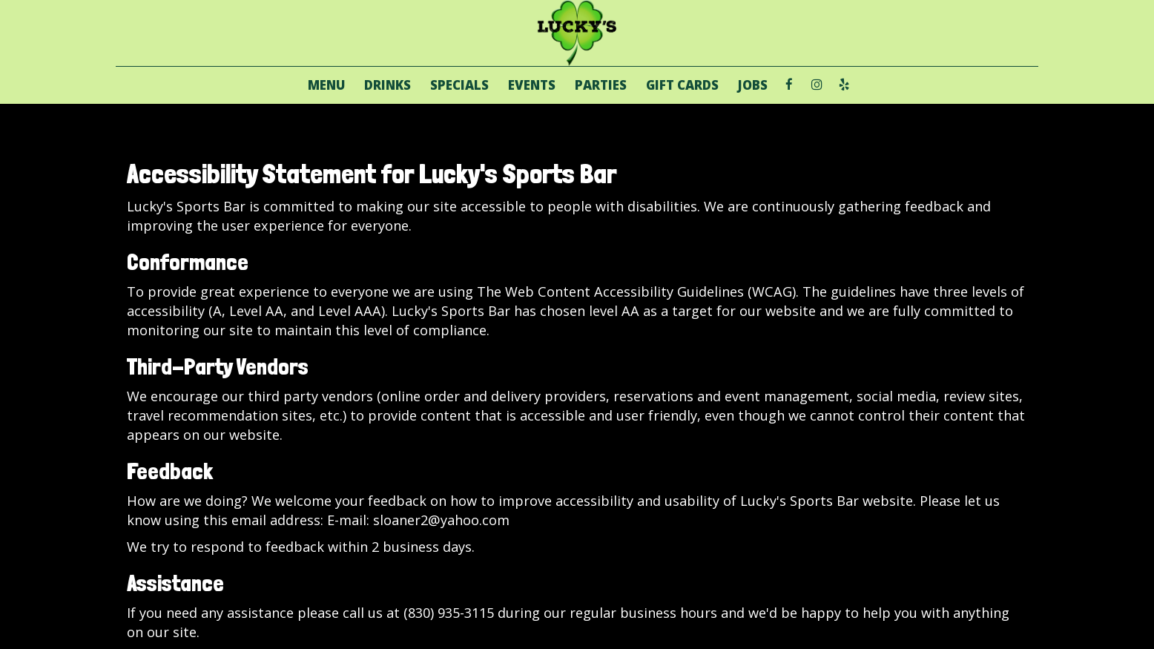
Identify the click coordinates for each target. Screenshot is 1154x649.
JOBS (753, 85)
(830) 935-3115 (448, 613)
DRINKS (387, 85)
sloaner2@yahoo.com (441, 520)
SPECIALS (459, 85)
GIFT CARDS (682, 85)
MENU (326, 85)
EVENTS (531, 85)
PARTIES (601, 85)
